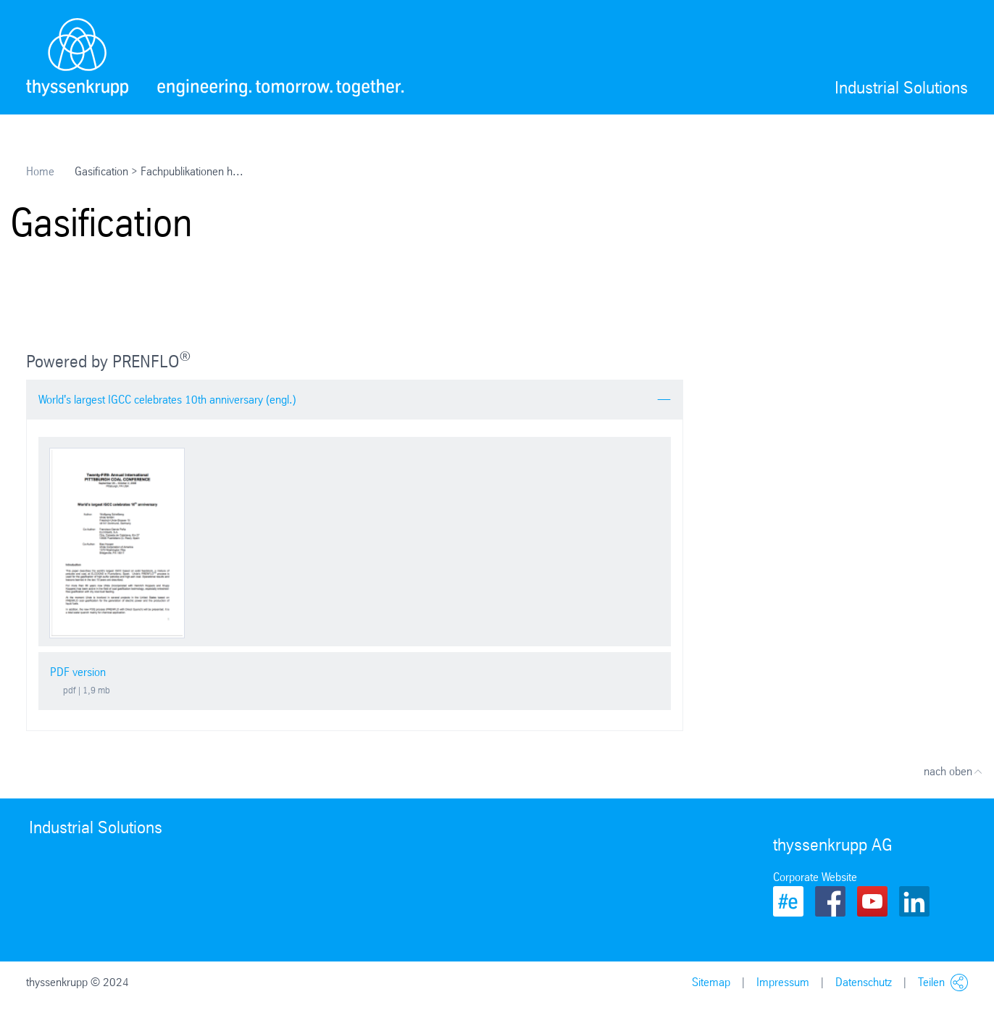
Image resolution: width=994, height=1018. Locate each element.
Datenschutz (863, 982)
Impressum (782, 982)
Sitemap (711, 982)
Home (40, 171)
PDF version (78, 672)
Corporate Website (815, 877)
